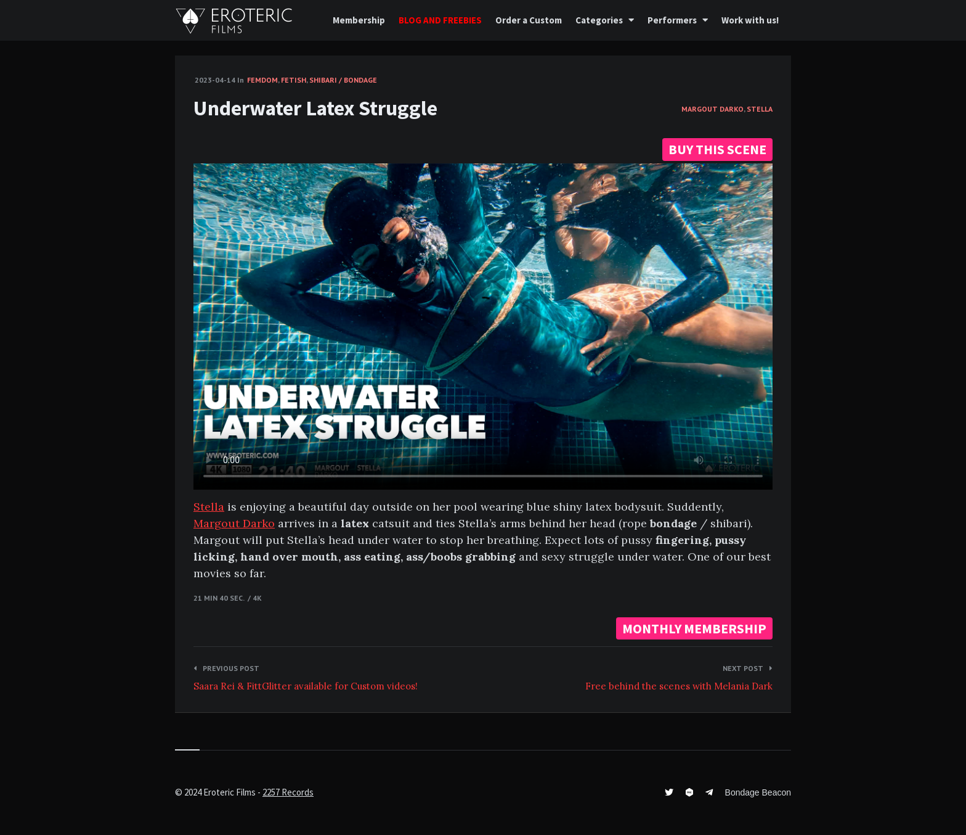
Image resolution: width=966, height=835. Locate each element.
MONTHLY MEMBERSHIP (694, 628)
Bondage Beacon (758, 792)
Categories (599, 20)
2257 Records (288, 792)
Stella (760, 108)
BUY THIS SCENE (717, 149)
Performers (672, 20)
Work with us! (750, 20)
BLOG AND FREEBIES (440, 20)
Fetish (293, 79)
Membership (359, 20)
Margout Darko (712, 108)
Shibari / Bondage (343, 79)
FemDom (262, 79)
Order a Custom (528, 20)
